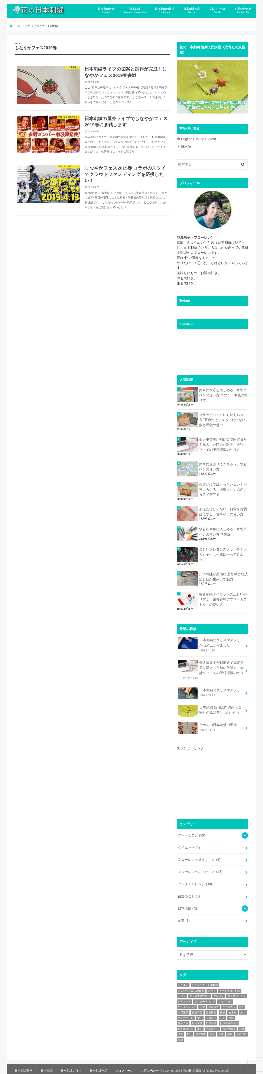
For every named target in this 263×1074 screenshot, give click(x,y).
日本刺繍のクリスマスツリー (211, 691)
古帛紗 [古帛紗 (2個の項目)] (232, 1008)
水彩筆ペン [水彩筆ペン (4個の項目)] (212, 1025)
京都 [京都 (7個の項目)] (241, 1003)
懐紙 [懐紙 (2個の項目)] (231, 1013)
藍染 (184, 917)
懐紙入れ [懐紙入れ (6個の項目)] (183, 1019)
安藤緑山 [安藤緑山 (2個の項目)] (211, 1013)
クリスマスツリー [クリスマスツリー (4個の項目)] (199, 992)
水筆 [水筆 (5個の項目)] (241, 1025)
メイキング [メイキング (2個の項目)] (225, 997)
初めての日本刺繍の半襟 (207, 726)
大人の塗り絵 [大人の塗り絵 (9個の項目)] (185, 1013)
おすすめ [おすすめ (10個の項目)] (183, 981)
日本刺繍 (134, 10)
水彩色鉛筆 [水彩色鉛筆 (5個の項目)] (229, 1025)
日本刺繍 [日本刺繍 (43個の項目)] (211, 1019)
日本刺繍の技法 (164, 10)
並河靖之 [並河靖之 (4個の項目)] (213, 1003)
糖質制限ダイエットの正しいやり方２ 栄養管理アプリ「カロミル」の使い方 (223, 598)
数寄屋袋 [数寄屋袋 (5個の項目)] (197, 1019)
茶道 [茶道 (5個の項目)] (221, 1030)
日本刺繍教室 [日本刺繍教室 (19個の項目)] (185, 1025)
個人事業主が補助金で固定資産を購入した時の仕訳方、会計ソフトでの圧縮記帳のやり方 (223, 444)
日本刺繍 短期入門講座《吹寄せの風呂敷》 (209, 708)
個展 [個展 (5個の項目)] (222, 1008)
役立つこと (189, 892)
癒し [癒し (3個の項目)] (189, 1030)
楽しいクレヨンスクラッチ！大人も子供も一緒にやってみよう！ (223, 553)
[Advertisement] (209, 778)
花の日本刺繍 (191, 1066)
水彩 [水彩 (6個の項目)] (199, 1025)
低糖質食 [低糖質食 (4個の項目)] (211, 1008)
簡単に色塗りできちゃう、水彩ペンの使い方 (223, 465)
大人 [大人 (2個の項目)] (242, 1008)
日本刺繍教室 (106, 10)
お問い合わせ (243, 10)
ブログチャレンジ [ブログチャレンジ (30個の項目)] (205, 997)
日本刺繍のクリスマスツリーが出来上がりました (211, 643)
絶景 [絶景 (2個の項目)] (212, 1030)
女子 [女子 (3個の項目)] (199, 1013)
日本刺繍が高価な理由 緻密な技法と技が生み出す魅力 (223, 575)
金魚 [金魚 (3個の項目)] (180, 1035)
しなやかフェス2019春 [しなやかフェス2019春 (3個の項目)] (191, 986)
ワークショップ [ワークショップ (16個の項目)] (187, 1003)
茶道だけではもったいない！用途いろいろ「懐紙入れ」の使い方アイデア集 (223, 488)
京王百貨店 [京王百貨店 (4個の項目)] (229, 1003)
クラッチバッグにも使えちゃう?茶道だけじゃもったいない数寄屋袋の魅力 (222, 419)
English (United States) (198, 139)
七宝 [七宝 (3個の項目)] (202, 1003)
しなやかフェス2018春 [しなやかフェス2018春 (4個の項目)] (205, 981)
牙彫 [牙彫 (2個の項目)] (180, 1030)
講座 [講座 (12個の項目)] (230, 1030)
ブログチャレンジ (195, 880)
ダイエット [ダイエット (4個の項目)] (184, 997)
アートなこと (191, 832)
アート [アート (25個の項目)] (211, 986)
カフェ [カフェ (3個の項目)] (182, 992)
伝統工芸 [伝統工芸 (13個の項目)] (197, 1008)
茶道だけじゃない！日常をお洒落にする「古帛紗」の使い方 (223, 510)
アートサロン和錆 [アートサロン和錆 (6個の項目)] (229, 986)
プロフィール (217, 10)
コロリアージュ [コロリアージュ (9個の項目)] (237, 992)
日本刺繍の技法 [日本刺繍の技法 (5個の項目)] (229, 1019)
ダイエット (189, 844)
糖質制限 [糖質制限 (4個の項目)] (201, 1030)
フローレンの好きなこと (199, 856)
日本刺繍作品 (191, 10)
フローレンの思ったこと (200, 868)
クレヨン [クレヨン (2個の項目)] (219, 992)
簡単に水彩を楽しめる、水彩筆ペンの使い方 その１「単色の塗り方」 (223, 395)
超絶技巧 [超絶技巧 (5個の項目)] (241, 1030)
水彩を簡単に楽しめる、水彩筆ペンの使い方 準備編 (223, 530)
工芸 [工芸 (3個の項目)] (222, 1013)
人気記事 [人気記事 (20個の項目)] (183, 1008)
